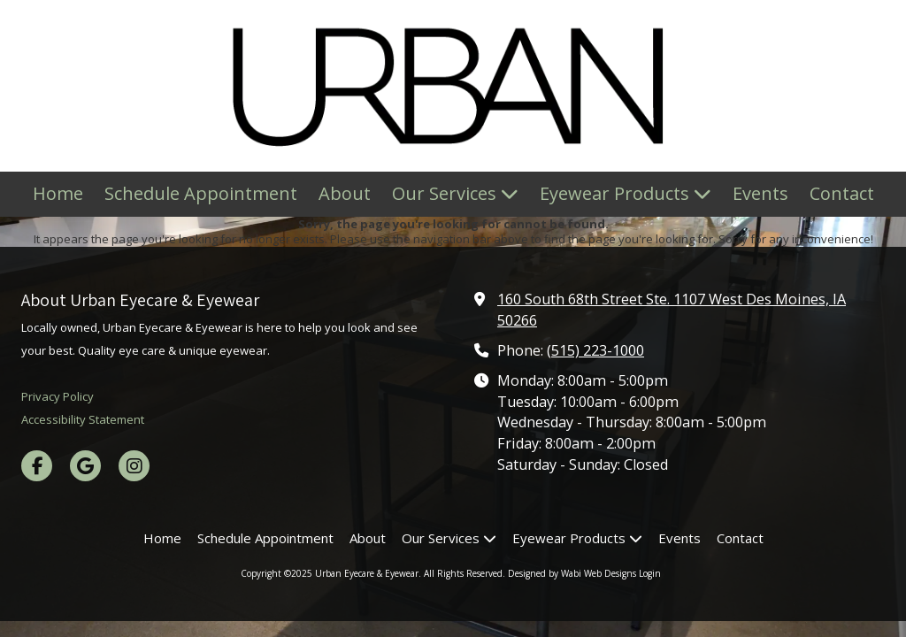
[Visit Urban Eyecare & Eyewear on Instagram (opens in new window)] (134, 465)
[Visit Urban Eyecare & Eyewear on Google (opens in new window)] (85, 465)
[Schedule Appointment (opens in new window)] (201, 194)
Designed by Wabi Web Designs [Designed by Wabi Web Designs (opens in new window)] (572, 573)
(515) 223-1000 (595, 350)
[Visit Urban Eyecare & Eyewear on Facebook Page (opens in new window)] (36, 465)
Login (650, 573)
